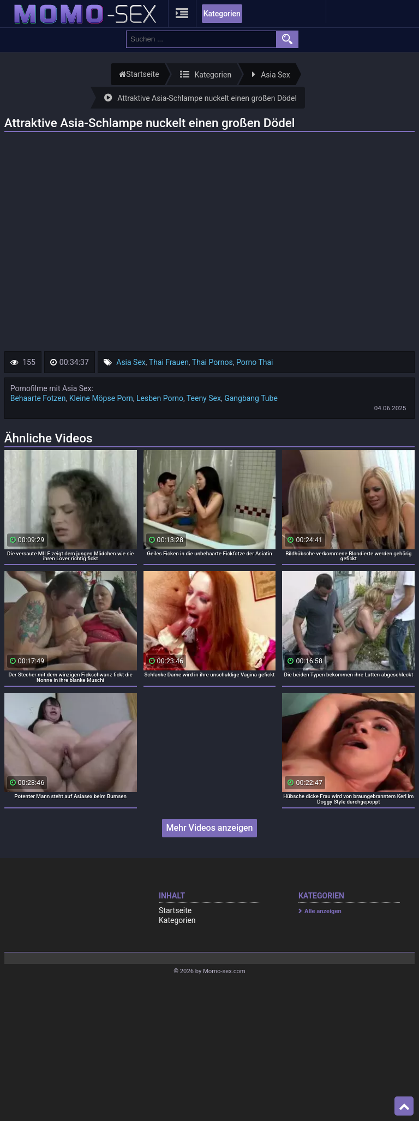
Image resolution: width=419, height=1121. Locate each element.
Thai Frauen (169, 362)
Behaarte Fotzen (38, 398)
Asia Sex (131, 362)
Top (404, 1106)
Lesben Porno (159, 398)
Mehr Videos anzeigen (209, 828)
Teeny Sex (204, 398)
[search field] (201, 39)
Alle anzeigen (323, 911)
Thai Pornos (212, 362)
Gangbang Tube (251, 398)
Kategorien (222, 13)
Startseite (175, 910)
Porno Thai (254, 362)
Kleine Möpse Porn (101, 398)
